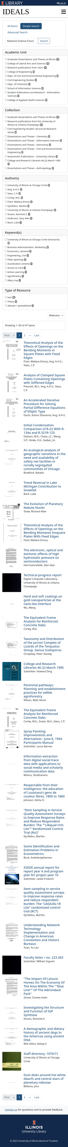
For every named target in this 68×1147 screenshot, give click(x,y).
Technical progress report (43, 575)
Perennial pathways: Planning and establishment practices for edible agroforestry (44, 690)
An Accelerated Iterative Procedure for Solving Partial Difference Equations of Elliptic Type (44, 405)
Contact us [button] (11, 1109)
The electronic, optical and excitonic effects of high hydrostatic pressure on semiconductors (43, 555)
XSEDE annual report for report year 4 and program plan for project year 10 (43, 871)
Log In (61, 3)
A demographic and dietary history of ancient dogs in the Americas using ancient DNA (44, 1034)
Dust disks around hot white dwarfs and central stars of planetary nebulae (45, 1079)
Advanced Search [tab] (18, 32)
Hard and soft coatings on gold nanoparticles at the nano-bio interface (43, 600)
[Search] (21, 41)
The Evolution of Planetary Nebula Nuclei (43, 506)
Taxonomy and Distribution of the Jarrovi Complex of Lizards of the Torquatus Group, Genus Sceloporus (44, 644)
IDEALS (16, 11)
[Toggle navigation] (63, 12)
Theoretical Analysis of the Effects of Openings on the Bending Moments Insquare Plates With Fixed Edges (44, 530)
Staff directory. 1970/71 (41, 1054)
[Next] (30, 335)
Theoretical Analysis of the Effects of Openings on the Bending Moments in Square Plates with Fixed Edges (43, 350)
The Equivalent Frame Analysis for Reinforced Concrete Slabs (41, 621)
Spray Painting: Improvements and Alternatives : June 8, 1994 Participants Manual (43, 737)
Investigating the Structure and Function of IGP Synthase (44, 1011)
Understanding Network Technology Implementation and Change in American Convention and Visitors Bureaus (42, 934)
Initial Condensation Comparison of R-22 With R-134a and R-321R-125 (44, 429)
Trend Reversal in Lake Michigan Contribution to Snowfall (42, 486)
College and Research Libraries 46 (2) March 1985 (44, 666)
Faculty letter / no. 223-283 (43, 957)
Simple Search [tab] (31, 26)
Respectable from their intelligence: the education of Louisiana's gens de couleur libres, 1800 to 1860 (44, 790)
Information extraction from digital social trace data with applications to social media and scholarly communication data (43, 763)
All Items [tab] (13, 26)
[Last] (36, 335)
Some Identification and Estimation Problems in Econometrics (41, 850)
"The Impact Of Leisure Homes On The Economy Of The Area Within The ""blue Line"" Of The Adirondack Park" (44, 986)
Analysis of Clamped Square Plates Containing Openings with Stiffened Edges (44, 379)
